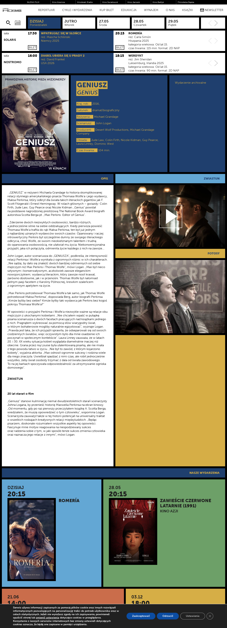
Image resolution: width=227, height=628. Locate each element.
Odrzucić (167, 616)
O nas (170, 10)
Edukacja (129, 10)
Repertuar (46, 10)
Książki (187, 10)
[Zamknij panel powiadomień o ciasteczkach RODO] (210, 616)
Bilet (32, 47)
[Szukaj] (8, 23)
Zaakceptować (141, 616)
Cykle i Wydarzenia (77, 10)
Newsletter (211, 10)
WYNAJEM (151, 10)
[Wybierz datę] (17, 22)
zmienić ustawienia (47, 617)
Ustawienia (192, 616)
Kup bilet (107, 10)
